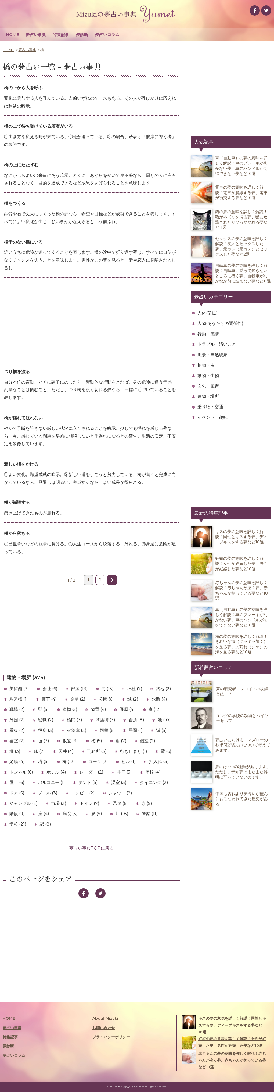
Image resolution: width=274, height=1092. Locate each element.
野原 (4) (127, 709)
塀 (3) (43, 740)
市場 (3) (58, 803)
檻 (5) (96, 740)
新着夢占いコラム (213, 668)
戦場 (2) (17, 709)
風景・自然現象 (212, 354)
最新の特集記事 (211, 513)
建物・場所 (208, 396)
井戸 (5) (124, 772)
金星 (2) (77, 699)
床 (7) (39, 751)
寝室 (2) (17, 740)
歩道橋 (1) (18, 699)
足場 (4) (17, 761)
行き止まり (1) (133, 751)
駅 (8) (45, 824)
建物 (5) (69, 709)
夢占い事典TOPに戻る (91, 848)
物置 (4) (98, 709)
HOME (12, 34)
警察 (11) (150, 813)
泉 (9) (96, 813)
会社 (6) (49, 688)
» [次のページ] (112, 580)
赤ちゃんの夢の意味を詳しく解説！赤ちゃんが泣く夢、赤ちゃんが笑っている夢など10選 (224, 1059)
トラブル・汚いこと (216, 344)
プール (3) (47, 793)
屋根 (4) (153, 772)
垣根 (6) (107, 730)
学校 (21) (17, 824)
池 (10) (164, 719)
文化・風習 (208, 386)
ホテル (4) (56, 772)
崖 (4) (43, 813)
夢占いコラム (107, 34)
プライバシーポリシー (111, 1036)
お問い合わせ (103, 1027)
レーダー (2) (91, 772)
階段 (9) (17, 813)
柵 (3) (14, 751)
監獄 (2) (45, 719)
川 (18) (122, 813)
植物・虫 (206, 365)
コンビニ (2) (83, 793)
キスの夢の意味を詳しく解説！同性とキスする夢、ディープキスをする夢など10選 (224, 1024)
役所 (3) (45, 730)
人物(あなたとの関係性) (220, 323)
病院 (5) (70, 813)
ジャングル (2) (23, 803)
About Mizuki (105, 1018)
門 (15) (107, 688)
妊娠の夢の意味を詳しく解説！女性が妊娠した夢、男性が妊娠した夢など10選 (224, 1042)
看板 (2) (17, 730)
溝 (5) (161, 730)
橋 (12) (68, 761)
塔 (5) (43, 761)
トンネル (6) (21, 772)
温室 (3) (119, 782)
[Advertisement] (91, 323)
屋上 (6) (16, 782)
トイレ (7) (89, 803)
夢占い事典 (36, 34)
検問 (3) (74, 719)
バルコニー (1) (51, 782)
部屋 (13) (79, 688)
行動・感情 (208, 333)
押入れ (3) (159, 761)
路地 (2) (163, 688)
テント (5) (88, 782)
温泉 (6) (120, 803)
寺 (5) (146, 803)
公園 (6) (106, 699)
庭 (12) (154, 709)
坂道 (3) (70, 740)
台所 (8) (136, 719)
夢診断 (82, 34)
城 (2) (132, 699)
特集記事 (61, 34)
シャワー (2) (120, 793)
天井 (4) (66, 751)
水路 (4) (159, 699)
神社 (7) (134, 688)
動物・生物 (208, 375)
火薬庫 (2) (76, 730)
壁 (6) (166, 751)
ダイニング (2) (154, 782)
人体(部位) (207, 313)
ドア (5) (16, 793)
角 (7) (121, 740)
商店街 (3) (105, 719)
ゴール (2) (98, 761)
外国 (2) (17, 719)
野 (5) (43, 709)
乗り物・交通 (210, 406)
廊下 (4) (49, 699)
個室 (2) (147, 740)
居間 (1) (135, 730)
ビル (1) (128, 761)
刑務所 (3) (97, 751)
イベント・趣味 (212, 417)
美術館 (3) (19, 688)
